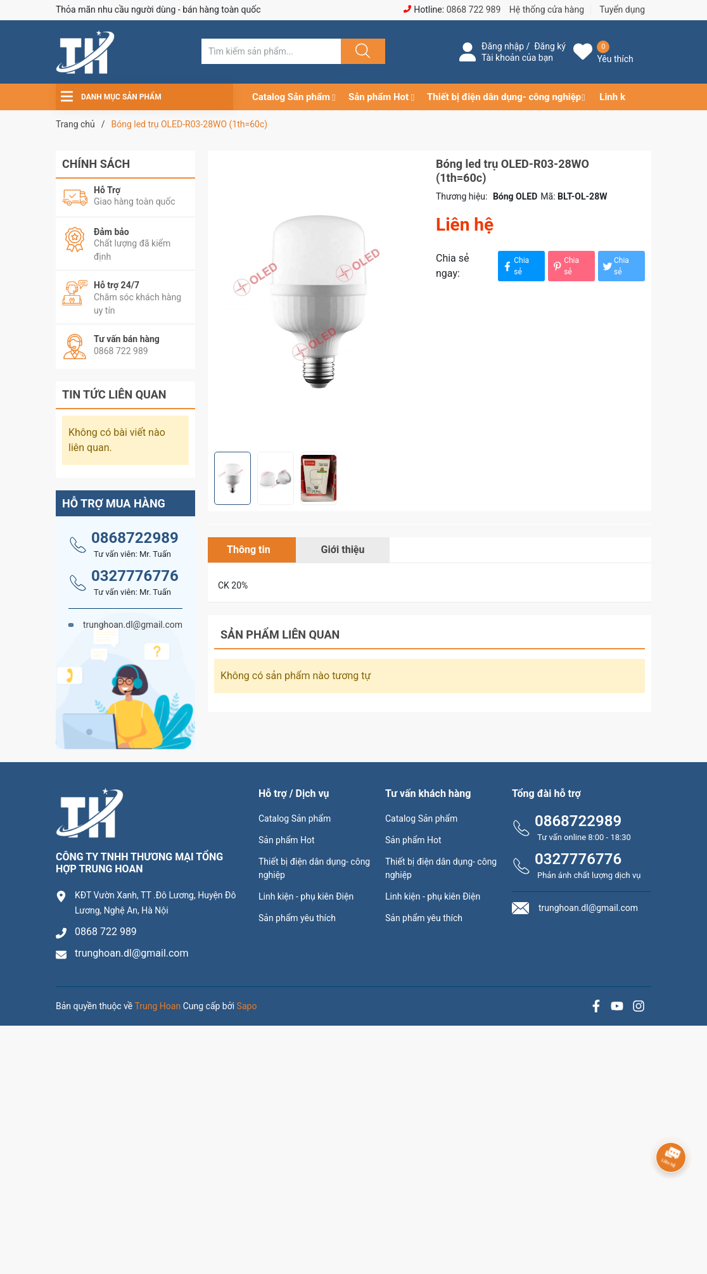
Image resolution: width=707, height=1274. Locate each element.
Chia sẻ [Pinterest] (565, 266)
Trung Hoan (158, 1006)
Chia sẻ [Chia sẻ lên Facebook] (515, 266)
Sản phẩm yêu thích (297, 918)
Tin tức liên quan (114, 394)
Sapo (247, 1006)
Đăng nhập (502, 46)
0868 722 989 (474, 9)
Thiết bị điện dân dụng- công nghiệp (504, 97)
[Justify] (361, 51)
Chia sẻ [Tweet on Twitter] (615, 266)
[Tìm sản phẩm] (271, 51)
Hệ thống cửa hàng (546, 9)
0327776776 (135, 576)
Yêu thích (615, 59)
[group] (318, 301)
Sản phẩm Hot (378, 97)
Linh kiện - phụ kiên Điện (306, 896)
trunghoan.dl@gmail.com (132, 953)
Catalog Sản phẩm (291, 97)
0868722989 (135, 538)
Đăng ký (550, 46)
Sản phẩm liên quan (280, 634)
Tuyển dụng (622, 9)
